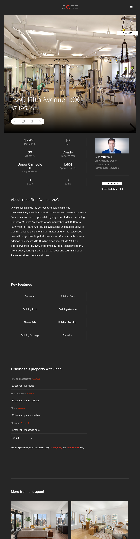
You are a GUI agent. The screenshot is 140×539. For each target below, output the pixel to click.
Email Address (22, 394)
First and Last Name (25, 379)
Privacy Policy (56, 448)
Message (20, 423)
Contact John (112, 184)
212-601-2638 (102, 165)
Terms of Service (73, 448)
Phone (18, 408)
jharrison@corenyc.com (107, 168)
